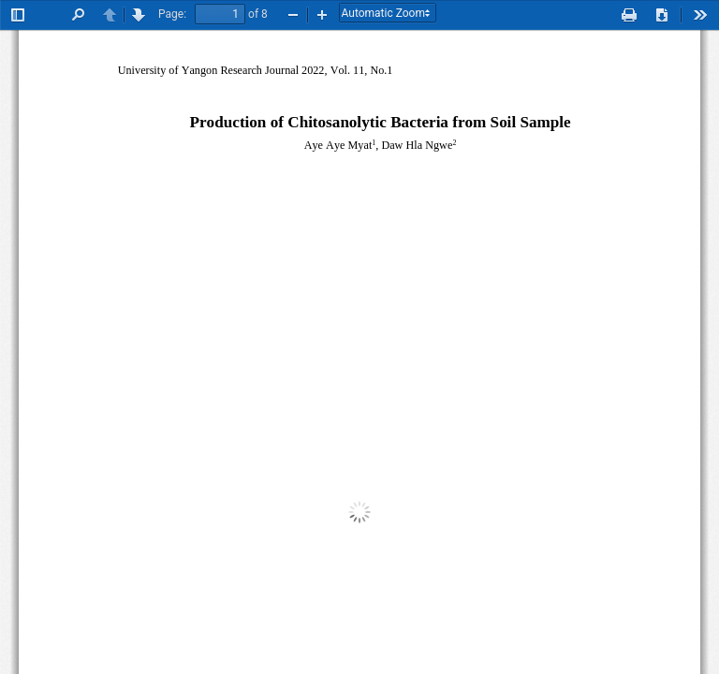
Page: (172, 14)
